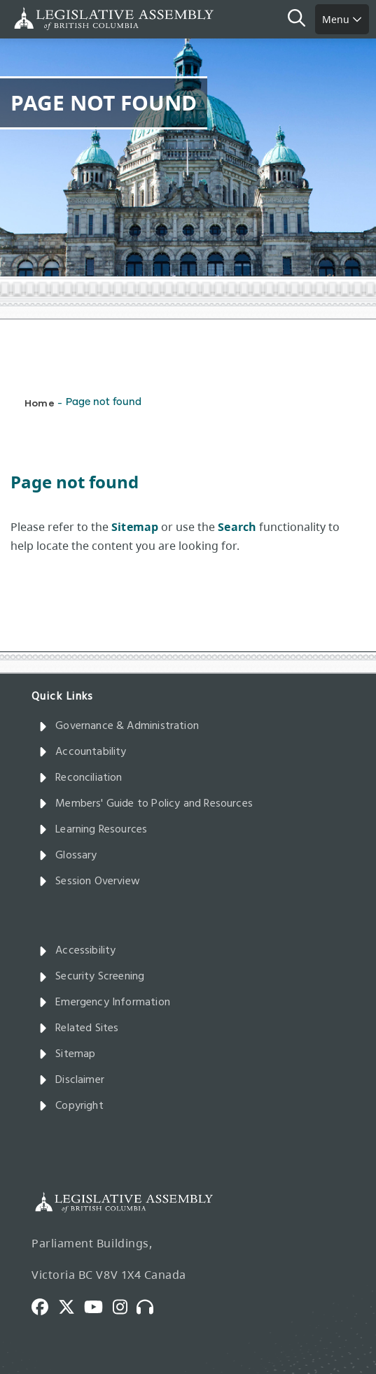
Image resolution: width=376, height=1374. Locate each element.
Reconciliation (81, 778)
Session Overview (89, 881)
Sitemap (67, 1054)
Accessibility (77, 951)
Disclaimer (71, 1080)
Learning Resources (93, 830)
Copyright (71, 1106)
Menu (342, 19)
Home (40, 403)
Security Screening (91, 977)
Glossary (68, 856)
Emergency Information (104, 1002)
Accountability (83, 752)
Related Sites (79, 1028)
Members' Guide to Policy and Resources (146, 804)
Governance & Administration (119, 726)
